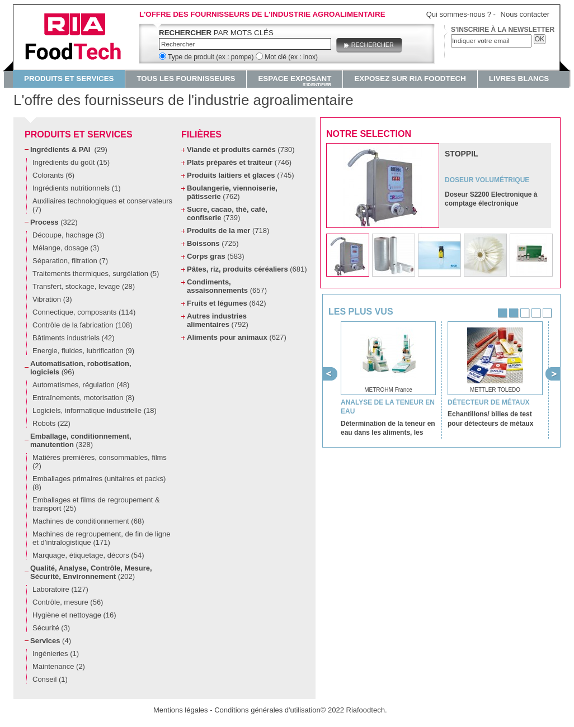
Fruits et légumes (226, 303)
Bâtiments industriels (73, 338)
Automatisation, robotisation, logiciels (80, 367)
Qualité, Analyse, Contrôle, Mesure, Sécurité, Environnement (91, 572)
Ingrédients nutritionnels (76, 188)
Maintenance (58, 666)
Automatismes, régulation (80, 385)
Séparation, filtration (70, 260)
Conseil (50, 679)
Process (54, 222)
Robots (51, 423)
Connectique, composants (83, 312)
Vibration (52, 299)
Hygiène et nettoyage (74, 615)
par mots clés (216, 32)
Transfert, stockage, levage (83, 286)
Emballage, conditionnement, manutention (80, 440)
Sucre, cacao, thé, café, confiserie (227, 213)
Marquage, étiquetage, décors (88, 555)
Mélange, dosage (65, 248)
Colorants (53, 175)
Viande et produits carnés (241, 149)
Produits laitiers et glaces (240, 175)
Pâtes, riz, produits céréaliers (247, 269)
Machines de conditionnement (88, 521)
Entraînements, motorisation (83, 397)
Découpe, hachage (68, 235)
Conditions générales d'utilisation (267, 710)
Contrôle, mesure (67, 602)
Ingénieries (55, 653)
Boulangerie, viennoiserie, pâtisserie (232, 192)
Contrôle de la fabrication (82, 325)
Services (50, 640)
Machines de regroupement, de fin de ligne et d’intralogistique (101, 538)
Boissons (212, 243)
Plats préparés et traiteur (239, 162)
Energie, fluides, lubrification (83, 350)
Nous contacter (525, 14)
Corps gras (215, 256)
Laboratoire (60, 589)
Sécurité (51, 628)
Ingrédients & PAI (68, 149)
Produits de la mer (228, 230)
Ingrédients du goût (71, 162)
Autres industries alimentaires (217, 320)
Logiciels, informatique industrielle (94, 410)
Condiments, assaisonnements (227, 286)
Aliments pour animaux (236, 337)
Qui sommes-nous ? (458, 14)
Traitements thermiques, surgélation (95, 273)
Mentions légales (180, 710)
